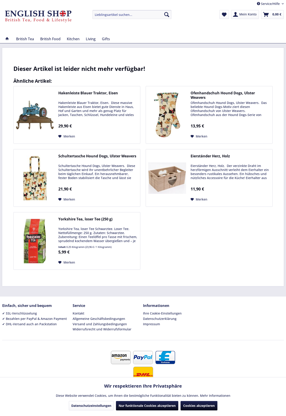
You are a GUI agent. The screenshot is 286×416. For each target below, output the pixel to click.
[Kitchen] (73, 39)
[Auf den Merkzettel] (66, 136)
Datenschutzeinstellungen (91, 405)
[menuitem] (132, 14)
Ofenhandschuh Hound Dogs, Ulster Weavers (223, 95)
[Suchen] (166, 14)
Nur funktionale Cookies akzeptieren (147, 405)
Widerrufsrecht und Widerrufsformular (102, 329)
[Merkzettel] (224, 14)
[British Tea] (25, 39)
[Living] (91, 39)
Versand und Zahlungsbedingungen (100, 324)
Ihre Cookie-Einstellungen (162, 313)
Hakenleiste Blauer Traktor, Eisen (88, 93)
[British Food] (50, 39)
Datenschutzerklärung (160, 319)
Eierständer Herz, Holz (210, 156)
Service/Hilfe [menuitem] (269, 4)
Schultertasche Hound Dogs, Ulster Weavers (97, 156)
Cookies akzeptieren (199, 405)
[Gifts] (106, 39)
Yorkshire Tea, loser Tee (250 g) (85, 219)
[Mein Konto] (245, 14)
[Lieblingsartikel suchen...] (132, 14)
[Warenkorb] (272, 14)
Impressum (151, 324)
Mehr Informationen (215, 395)
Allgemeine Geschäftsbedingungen (99, 319)
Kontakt (78, 313)
